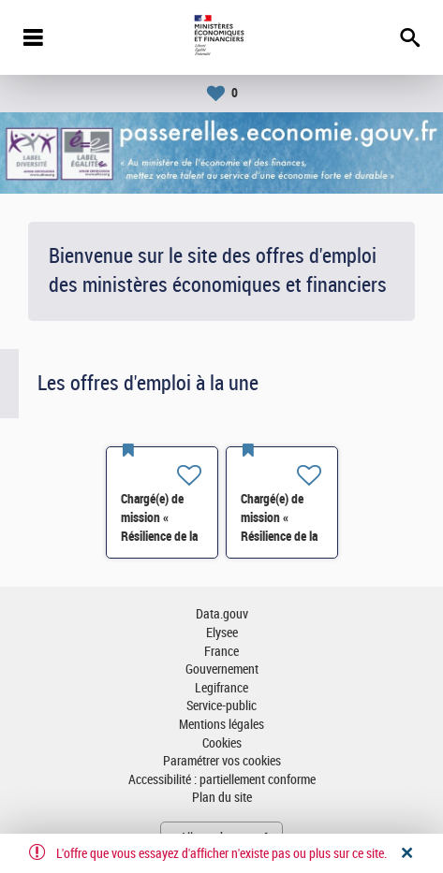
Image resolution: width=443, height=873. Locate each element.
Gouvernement (221, 669)
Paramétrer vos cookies (222, 761)
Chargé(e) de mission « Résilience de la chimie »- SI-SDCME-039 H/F (162, 536)
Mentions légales (221, 725)
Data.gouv (222, 614)
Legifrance (221, 688)
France (221, 652)
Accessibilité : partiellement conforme (222, 780)
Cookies (222, 743)
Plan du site (222, 798)
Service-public (221, 706)
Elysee (222, 633)
